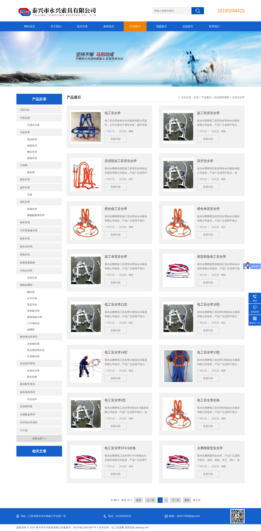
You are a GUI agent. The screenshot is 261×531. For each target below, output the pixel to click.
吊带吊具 (32, 277)
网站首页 (29, 26)
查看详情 (116, 139)
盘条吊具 (25, 238)
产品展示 (135, 26)
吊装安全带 (33, 370)
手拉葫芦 (32, 399)
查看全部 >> (39, 438)
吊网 (29, 194)
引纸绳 (23, 165)
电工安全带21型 (116, 304)
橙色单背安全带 (208, 209)
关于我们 (56, 26)
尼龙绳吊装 (26, 406)
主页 (196, 97)
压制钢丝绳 (33, 343)
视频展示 (161, 26)
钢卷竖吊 (32, 145)
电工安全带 (113, 113)
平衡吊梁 (25, 117)
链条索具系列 (27, 392)
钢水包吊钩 (26, 246)
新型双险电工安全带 (211, 256)
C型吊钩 (24, 109)
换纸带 (31, 172)
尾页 (187, 500)
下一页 (175, 500)
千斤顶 (23, 430)
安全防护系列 (27, 363)
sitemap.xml (142, 527)
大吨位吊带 (26, 270)
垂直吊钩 (32, 304)
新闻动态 (108, 26)
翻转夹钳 (32, 151)
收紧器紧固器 (27, 262)
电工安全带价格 (208, 400)
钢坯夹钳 (25, 222)
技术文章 (82, 26)
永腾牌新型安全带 (210, 448)
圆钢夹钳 (32, 158)
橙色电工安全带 (116, 209)
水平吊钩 (32, 298)
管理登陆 (130, 527)
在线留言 (188, 26)
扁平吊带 (25, 187)
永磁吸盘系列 (27, 414)
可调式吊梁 (33, 125)
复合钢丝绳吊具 (36, 350)
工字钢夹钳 (33, 323)
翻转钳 (31, 292)
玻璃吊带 (32, 209)
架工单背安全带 (116, 256)
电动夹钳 (32, 139)
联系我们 (214, 26)
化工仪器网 (117, 527)
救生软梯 (32, 376)
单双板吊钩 (33, 310)
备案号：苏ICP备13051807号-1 (80, 527)
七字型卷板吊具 (28, 230)
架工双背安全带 (208, 113)
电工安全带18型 (208, 304)
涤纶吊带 (25, 201)
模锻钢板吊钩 (34, 317)
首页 (138, 500)
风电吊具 (25, 254)
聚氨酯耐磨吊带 (36, 215)
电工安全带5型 (115, 400)
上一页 (150, 500)
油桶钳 (31, 329)
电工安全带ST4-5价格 (120, 448)
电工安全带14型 (116, 352)
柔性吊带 (25, 179)
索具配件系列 (27, 384)
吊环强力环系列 (28, 422)
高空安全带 (205, 161)
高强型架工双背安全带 (121, 161)
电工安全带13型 (208, 352)
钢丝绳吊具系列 (28, 336)
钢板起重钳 (26, 284)
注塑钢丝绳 (33, 356)
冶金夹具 (25, 132)
